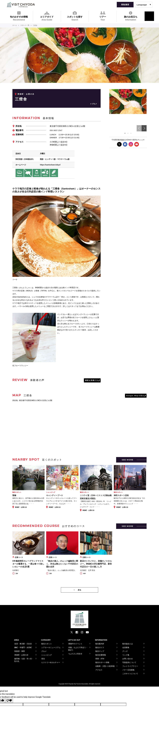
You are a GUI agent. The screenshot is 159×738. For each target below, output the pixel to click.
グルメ (94, 104)
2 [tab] (128, 133)
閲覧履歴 (125, 5)
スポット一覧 (24, 25)
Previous (139, 128)
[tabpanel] (128, 101)
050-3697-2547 (56, 130)
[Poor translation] (9, 700)
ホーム (14, 25)
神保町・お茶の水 (26, 94)
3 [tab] (131, 133)
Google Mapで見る (135, 395)
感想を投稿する (91, 380)
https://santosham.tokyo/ (50, 165)
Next (144, 128)
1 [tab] (125, 133)
